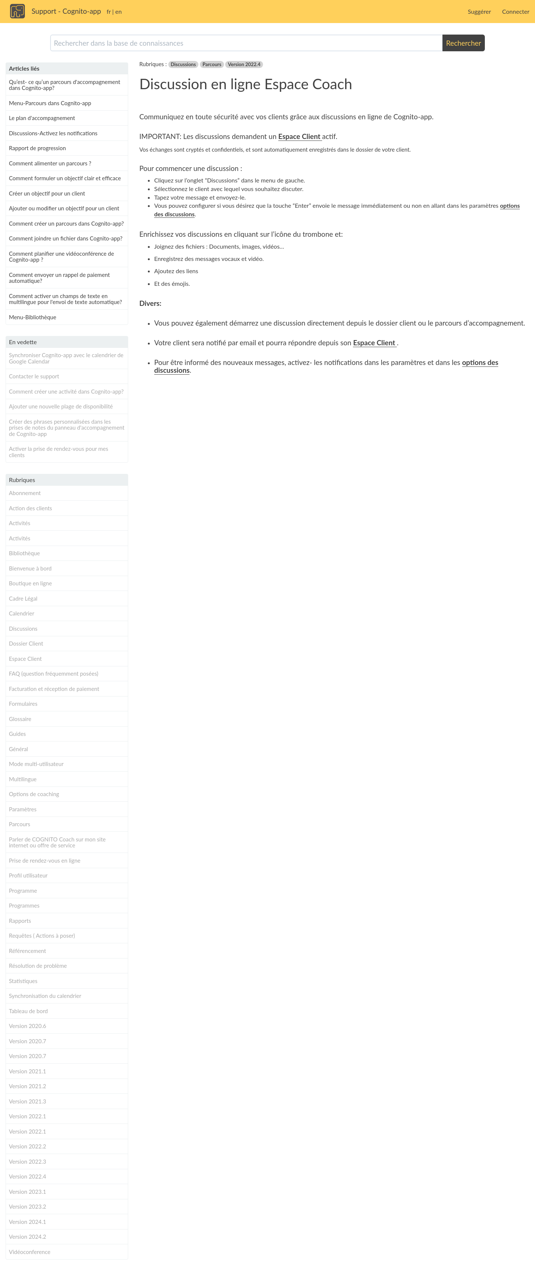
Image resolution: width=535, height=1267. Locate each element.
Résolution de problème (38, 965)
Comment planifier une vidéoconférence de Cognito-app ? (61, 256)
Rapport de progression (37, 148)
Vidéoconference (30, 1251)
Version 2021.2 (27, 1086)
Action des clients (30, 508)
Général (18, 749)
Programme (23, 890)
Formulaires (23, 703)
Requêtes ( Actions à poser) (42, 935)
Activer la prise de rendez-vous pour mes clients (58, 451)
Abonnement (25, 492)
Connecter (515, 11)
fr (109, 11)
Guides (17, 733)
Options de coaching (34, 794)
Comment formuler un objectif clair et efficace (65, 178)
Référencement (27, 950)
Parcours (19, 824)
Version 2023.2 (27, 1206)
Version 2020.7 (27, 1041)
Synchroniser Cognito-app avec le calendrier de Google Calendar (66, 358)
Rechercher (463, 43)
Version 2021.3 (27, 1101)
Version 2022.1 (27, 1116)
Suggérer (479, 11)
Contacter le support (34, 376)
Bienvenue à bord (30, 568)
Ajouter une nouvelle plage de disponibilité (61, 406)
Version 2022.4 (27, 1176)
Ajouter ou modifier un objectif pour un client (64, 208)
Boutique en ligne (30, 583)
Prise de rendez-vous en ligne (44, 860)
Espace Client (25, 658)
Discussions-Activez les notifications (53, 133)
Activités (19, 523)
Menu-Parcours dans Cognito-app (50, 103)
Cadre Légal (23, 598)
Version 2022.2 (27, 1146)
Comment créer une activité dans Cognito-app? (66, 391)
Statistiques (23, 980)
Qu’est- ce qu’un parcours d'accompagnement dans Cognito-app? (64, 84)
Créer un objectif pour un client (47, 193)
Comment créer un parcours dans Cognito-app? (66, 223)
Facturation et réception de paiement (54, 688)
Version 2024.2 (27, 1236)
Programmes (24, 905)
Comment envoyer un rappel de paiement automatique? (59, 277)
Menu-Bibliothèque (32, 317)
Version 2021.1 (27, 1071)
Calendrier (21, 613)
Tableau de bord (28, 1011)
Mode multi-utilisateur (36, 763)
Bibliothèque (24, 553)
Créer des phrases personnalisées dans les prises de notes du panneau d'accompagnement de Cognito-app (66, 427)
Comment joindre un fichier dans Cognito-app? (66, 238)
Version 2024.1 (27, 1221)
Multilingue (23, 779)
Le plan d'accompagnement (42, 117)
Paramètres (22, 809)
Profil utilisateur (28, 875)
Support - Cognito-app (66, 11)
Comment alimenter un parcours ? (50, 163)
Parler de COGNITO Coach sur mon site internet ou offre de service (57, 842)
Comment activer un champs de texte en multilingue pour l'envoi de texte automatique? (65, 299)
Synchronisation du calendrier (45, 995)
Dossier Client (26, 643)
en (118, 11)
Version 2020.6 (27, 1025)
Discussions (23, 628)
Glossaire (20, 718)
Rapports (20, 920)
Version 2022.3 (27, 1161)
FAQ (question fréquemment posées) (53, 673)
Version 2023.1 (27, 1191)
